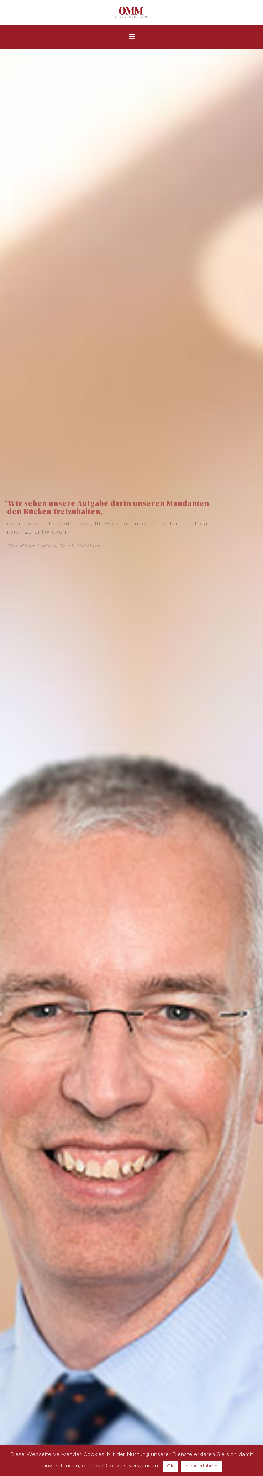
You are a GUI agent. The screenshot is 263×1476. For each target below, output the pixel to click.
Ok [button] (170, 1466)
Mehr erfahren (201, 1466)
